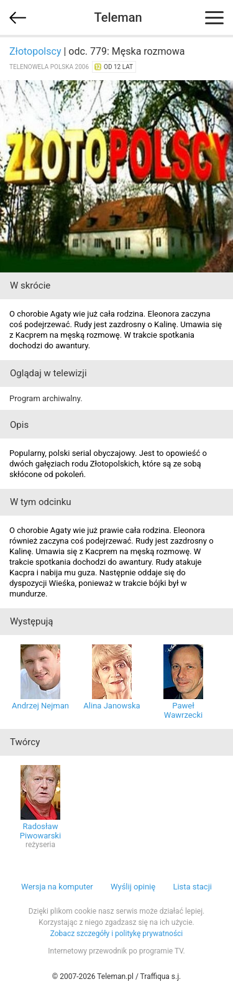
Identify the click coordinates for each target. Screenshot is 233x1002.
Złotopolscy (35, 51)
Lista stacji (192, 886)
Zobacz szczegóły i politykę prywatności (116, 933)
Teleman (118, 17)
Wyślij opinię (133, 886)
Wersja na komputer (57, 886)
